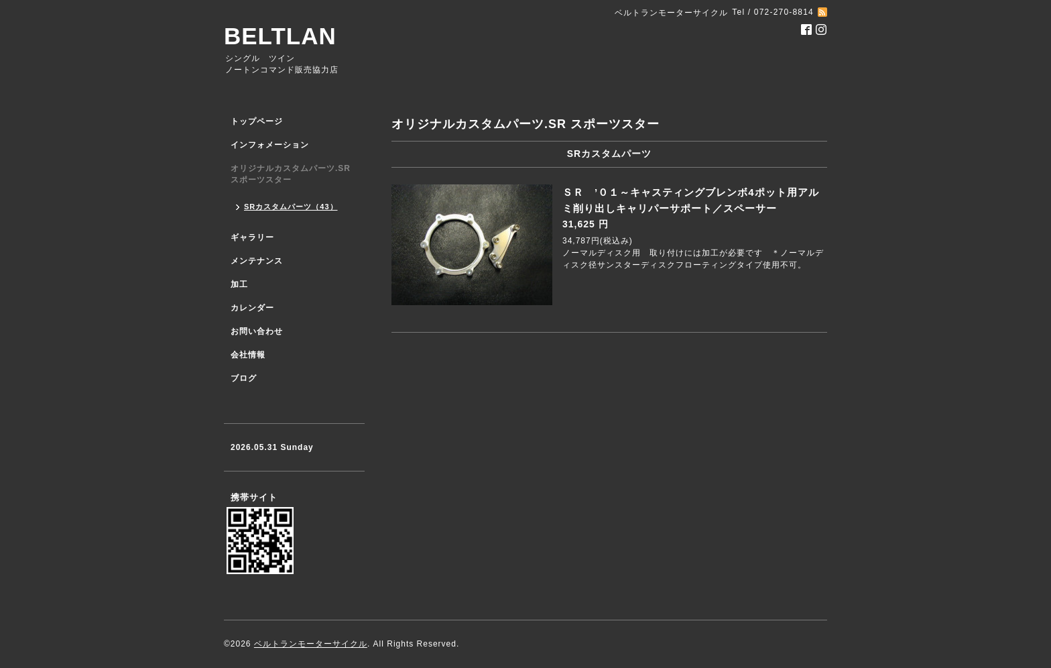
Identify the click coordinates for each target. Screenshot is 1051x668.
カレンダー (252, 308)
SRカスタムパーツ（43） (291, 207)
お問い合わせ (257, 331)
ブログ (244, 378)
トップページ (257, 121)
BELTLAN (280, 36)
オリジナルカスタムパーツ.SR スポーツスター (291, 174)
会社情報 (248, 354)
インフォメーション (270, 145)
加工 (239, 284)
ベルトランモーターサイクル (310, 644)
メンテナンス (257, 261)
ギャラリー (252, 237)
